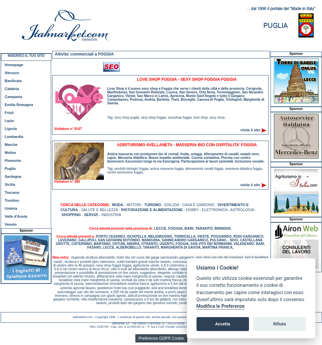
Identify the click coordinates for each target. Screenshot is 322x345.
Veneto (11, 224)
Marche (11, 145)
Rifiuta (279, 323)
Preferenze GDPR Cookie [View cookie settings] (161, 338)
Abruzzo (12, 73)
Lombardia (14, 137)
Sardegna (13, 176)
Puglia (10, 169)
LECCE (160, 228)
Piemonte (13, 161)
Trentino (12, 200)
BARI (189, 228)
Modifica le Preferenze (221, 306)
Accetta (222, 323)
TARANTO (204, 228)
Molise (10, 153)
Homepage (14, 65)
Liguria (11, 129)
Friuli (9, 113)
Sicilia (10, 184)
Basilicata (13, 81)
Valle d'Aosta (16, 216)
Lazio (9, 121)
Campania (13, 97)
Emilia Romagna (19, 105)
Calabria (12, 89)
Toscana (12, 192)
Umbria (11, 208)
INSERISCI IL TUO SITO (26, 55)
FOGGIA (175, 228)
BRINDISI (222, 228)
